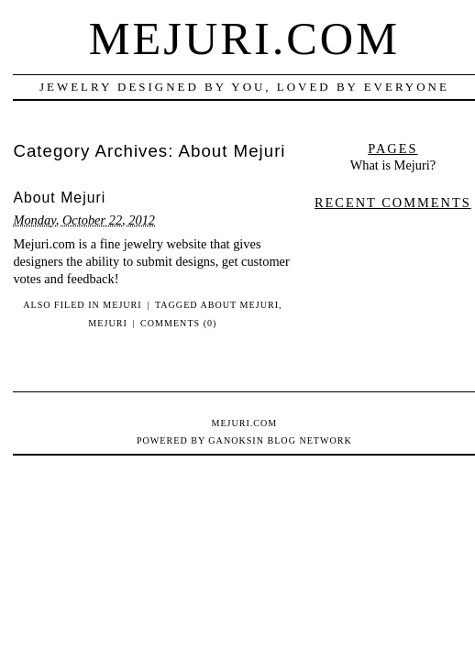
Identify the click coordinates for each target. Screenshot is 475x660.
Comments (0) (178, 323)
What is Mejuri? (393, 165)
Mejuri (122, 305)
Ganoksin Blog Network (279, 440)
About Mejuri (59, 197)
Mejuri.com (244, 38)
